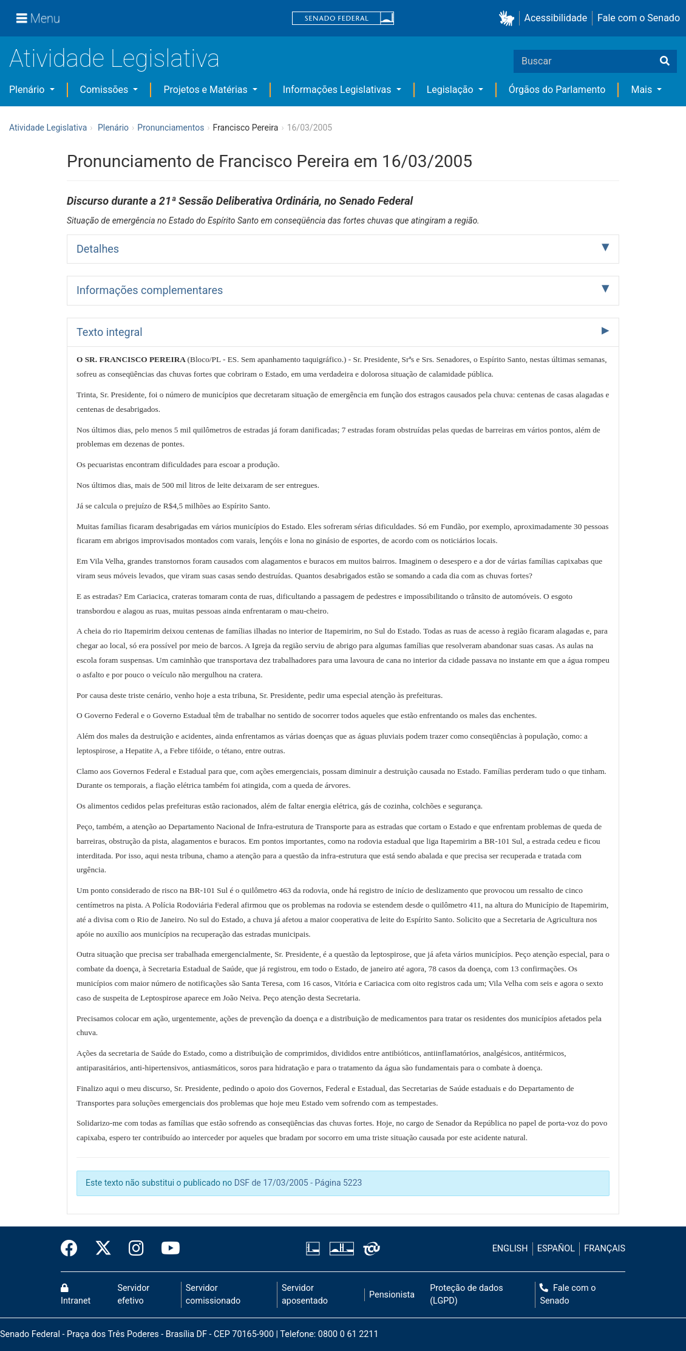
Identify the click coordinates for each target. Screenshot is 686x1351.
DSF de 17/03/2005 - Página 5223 (298, 1183)
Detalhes (97, 248)
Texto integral (109, 332)
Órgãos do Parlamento (557, 89)
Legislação (451, 89)
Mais (642, 89)
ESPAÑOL (556, 1248)
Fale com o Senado (638, 18)
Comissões (105, 89)
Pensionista (392, 1295)
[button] (509, 18)
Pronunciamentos (170, 127)
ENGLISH (510, 1248)
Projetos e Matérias (206, 89)
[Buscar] (665, 61)
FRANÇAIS (604, 1248)
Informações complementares (149, 290)
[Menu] (38, 18)
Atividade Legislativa (114, 58)
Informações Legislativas (338, 89)
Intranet (75, 1295)
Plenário (28, 89)
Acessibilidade (556, 18)
